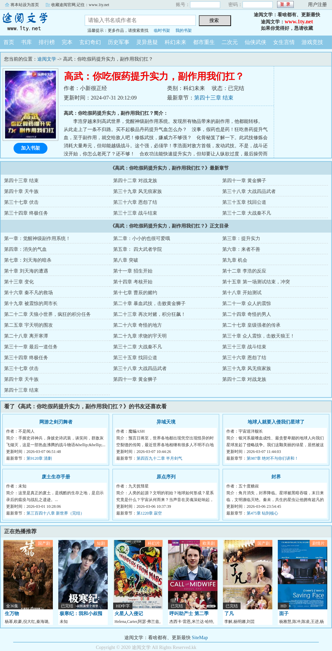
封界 (276, 476)
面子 (284, 613)
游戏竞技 (312, 42)
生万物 (12, 613)
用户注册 (317, 4)
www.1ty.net (299, 21)
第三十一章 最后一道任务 (31, 346)
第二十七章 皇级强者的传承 (251, 325)
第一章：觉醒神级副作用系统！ (37, 238)
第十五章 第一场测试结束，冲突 (256, 281)
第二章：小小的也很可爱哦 (141, 238)
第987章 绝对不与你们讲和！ (272, 458)
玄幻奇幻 (90, 42)
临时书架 (162, 30)
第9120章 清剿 (39, 458)
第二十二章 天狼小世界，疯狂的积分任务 (47, 314)
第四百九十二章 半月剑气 (159, 458)
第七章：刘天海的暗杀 (27, 260)
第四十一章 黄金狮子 (244, 180)
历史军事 (118, 42)
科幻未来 (175, 42)
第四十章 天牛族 (21, 191)
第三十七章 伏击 (21, 202)
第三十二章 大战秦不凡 (246, 213)
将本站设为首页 (25, 4)
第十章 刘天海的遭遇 (26, 271)
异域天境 (166, 422)
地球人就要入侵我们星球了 (276, 422)
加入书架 (30, 148)
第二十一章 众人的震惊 (246, 303)
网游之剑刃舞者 (55, 422)
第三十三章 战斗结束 (135, 213)
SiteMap (200, 637)
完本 (67, 42)
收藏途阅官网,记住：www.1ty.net (80, 4)
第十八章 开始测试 (242, 292)
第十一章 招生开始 (132, 271)
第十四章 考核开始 (132, 281)
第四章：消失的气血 (25, 249)
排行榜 (47, 42)
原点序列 (166, 476)
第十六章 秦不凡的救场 (28, 292)
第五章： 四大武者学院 (137, 249)
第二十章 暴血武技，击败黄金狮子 (149, 303)
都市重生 (204, 42)
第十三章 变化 (19, 281)
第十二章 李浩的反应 (244, 271)
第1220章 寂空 (149, 513)
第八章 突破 (125, 260)
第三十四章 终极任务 (26, 213)
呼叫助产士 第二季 (189, 613)
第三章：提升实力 (241, 238)
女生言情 (284, 42)
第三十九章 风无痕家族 (137, 191)
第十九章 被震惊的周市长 (31, 303)
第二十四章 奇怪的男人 (246, 314)
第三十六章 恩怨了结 (135, 202)
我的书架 (183, 30)
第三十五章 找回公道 (244, 202)
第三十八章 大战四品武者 (249, 191)
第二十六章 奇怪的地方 (137, 325)
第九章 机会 (234, 260)
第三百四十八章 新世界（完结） (55, 513)
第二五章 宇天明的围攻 (28, 325)
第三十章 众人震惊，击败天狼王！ (258, 336)
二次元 (230, 42)
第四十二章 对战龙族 (135, 180)
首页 (8, 42)
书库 (26, 42)
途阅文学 (37, 22)
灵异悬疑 (147, 42)
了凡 (229, 613)
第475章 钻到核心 (262, 513)
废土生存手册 (56, 476)
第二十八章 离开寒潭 (26, 336)
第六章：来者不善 (241, 249)
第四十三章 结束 (213, 98)
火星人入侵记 (129, 613)
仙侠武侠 (255, 42)
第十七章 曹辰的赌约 (135, 292)
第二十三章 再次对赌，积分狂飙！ (149, 314)
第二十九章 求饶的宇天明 (140, 336)
